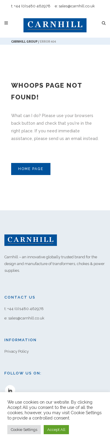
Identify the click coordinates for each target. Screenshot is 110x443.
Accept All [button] (56, 429)
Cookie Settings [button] (24, 429)
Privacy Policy (16, 351)
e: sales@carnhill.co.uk (75, 6)
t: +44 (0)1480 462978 (30, 6)
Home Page (30, 169)
